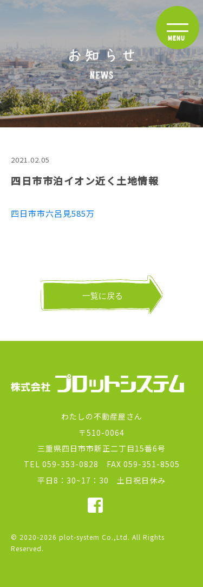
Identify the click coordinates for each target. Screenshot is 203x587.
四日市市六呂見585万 (53, 213)
